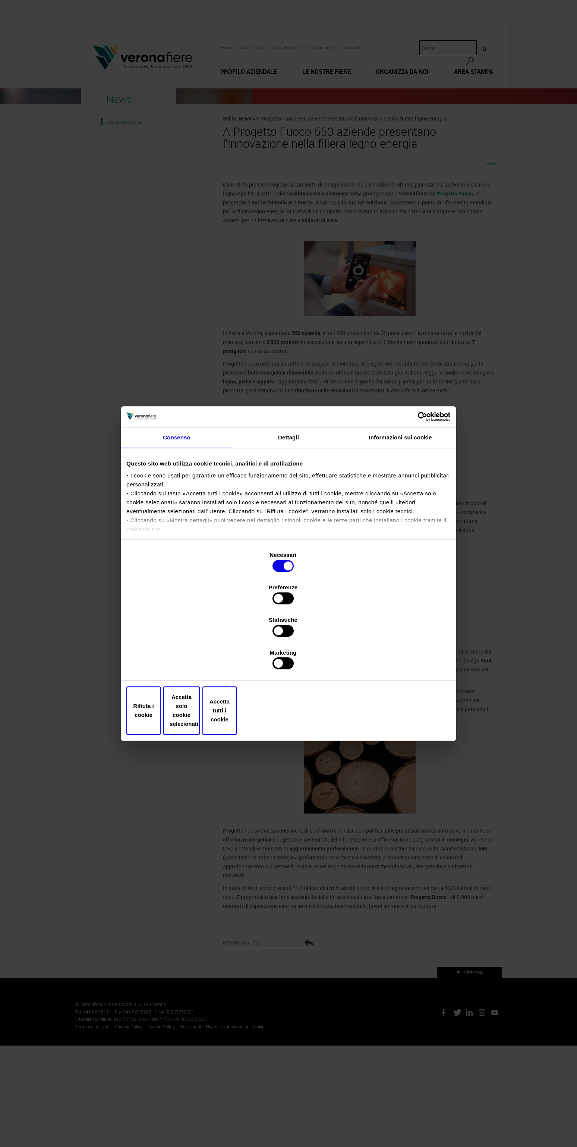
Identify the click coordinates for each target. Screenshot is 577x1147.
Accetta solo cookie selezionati (288, 661)
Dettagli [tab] (288, 504)
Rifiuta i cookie (181, 661)
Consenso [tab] (176, 504)
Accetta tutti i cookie (395, 661)
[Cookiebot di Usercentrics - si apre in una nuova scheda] (415, 480)
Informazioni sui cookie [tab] (400, 504)
